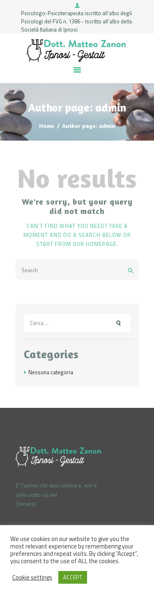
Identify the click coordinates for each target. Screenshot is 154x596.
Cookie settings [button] (32, 577)
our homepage (95, 244)
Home (46, 125)
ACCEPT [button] (72, 577)
